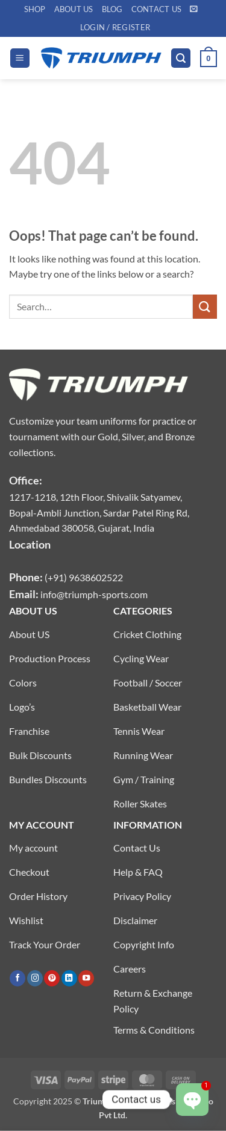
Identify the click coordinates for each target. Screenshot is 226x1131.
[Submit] (205, 306)
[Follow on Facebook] (17, 978)
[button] (194, 8)
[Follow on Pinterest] (52, 978)
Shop (35, 9)
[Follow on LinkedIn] (69, 978)
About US (73, 9)
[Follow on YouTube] (86, 978)
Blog (112, 9)
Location (30, 544)
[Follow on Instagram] (35, 978)
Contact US (156, 9)
